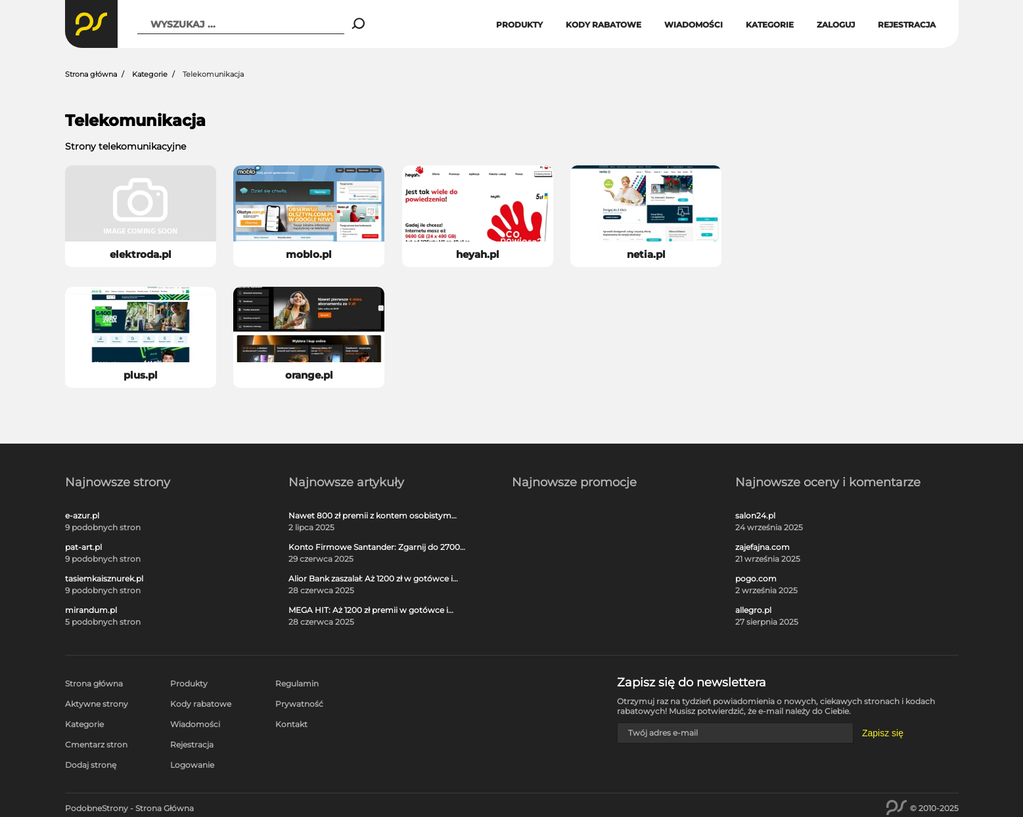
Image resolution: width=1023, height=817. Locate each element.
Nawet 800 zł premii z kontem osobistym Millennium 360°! (369, 515)
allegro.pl (753, 610)
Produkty (519, 25)
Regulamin (297, 683)
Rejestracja (907, 25)
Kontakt (291, 724)
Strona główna (91, 74)
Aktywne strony (96, 704)
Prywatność (299, 704)
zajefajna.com (762, 547)
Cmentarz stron (96, 744)
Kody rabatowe (603, 25)
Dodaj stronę (90, 765)
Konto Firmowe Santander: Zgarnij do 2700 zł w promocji (374, 547)
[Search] (358, 24)
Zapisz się (882, 733)
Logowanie (192, 765)
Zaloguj (836, 25)
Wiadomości (693, 25)
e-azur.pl (82, 515)
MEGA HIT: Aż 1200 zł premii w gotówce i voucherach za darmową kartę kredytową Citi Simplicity (371, 610)
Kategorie (770, 25)
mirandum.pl (91, 610)
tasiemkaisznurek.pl (104, 578)
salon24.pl (755, 515)
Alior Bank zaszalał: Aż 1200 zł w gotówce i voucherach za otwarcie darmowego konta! (374, 578)
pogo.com (756, 578)
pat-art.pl (83, 547)
